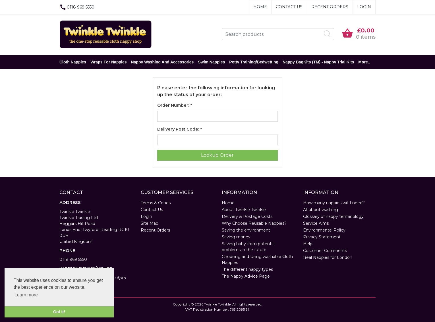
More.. (364, 62)
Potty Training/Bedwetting (253, 62)
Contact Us (289, 6)
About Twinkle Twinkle (244, 209)
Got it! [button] (59, 311)
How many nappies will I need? (334, 202)
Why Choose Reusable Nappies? (254, 223)
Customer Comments (325, 250)
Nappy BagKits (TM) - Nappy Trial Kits (318, 62)
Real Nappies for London (327, 257)
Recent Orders (329, 6)
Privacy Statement (322, 237)
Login (364, 6)
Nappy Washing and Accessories (162, 62)
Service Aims (316, 223)
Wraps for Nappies (108, 62)
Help (307, 243)
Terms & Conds (156, 202)
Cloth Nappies (72, 62)
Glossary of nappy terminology (333, 216)
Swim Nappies (211, 62)
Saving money (236, 237)
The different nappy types (247, 269)
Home (260, 6)
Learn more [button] (26, 294)
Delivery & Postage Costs (247, 216)
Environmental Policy (324, 230)
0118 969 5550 (73, 259)
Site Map (149, 223)
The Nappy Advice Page (246, 276)
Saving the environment (246, 230)
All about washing (320, 209)
